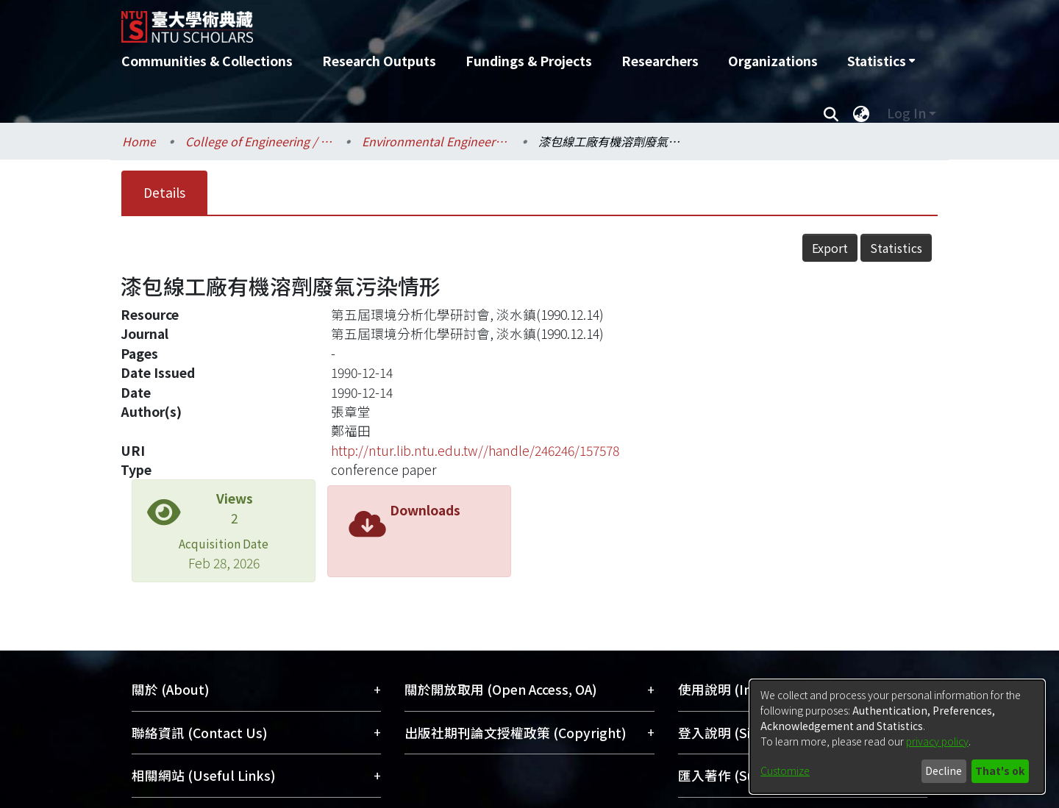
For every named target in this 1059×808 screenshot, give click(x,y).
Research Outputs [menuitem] (379, 60)
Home (139, 141)
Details (164, 192)
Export (830, 248)
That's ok (999, 770)
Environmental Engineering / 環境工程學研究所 (435, 141)
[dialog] (897, 736)
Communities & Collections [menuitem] (207, 60)
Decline (943, 770)
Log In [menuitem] (906, 113)
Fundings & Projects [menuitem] (529, 60)
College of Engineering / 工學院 (258, 141)
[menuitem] (881, 61)
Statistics (896, 248)
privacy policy (937, 741)
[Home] (450, 21)
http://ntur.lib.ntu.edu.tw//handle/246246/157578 (475, 450)
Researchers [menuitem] (660, 60)
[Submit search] (830, 113)
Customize (785, 770)
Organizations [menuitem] (773, 60)
